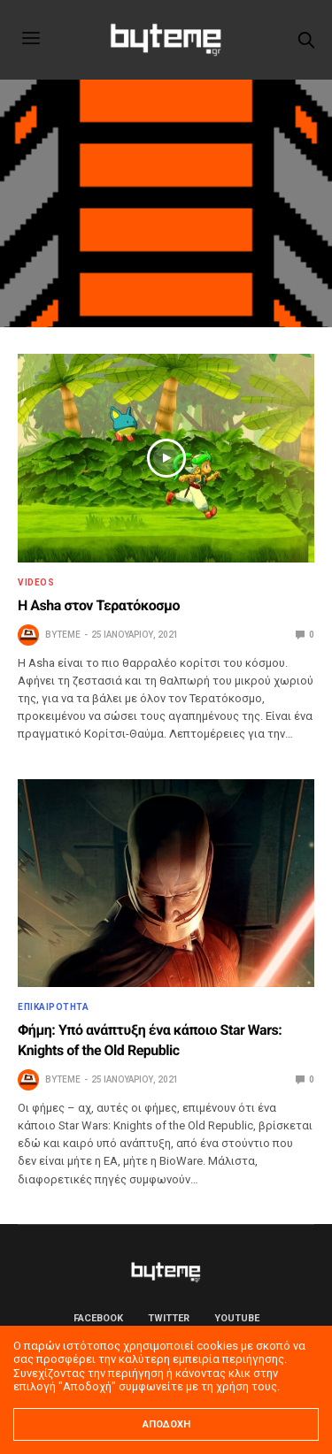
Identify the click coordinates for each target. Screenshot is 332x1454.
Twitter (168, 1318)
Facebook (98, 1318)
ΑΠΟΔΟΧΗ (166, 1424)
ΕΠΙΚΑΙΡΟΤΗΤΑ (53, 1007)
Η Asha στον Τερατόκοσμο (99, 605)
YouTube (236, 1318)
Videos (36, 582)
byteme (63, 634)
